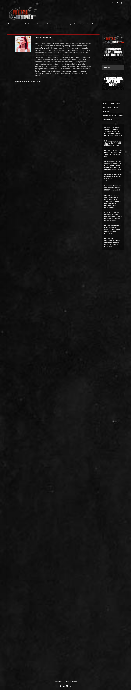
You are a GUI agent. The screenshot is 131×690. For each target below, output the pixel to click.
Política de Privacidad (69, 680)
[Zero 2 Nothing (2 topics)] (107, 118)
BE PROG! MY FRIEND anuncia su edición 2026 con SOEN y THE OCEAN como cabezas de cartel (112, 130)
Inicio (10, 23)
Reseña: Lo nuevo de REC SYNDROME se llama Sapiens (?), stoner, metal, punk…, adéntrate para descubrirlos (112, 199)
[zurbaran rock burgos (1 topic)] (109, 114)
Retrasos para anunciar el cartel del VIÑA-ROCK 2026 (113, 142)
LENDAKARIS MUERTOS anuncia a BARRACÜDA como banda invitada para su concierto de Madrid (112, 164)
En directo (29, 23)
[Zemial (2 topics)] (117, 102)
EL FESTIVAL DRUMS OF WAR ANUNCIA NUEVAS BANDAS (113, 176)
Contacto (90, 23)
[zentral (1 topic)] (109, 106)
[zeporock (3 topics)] (105, 102)
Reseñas (40, 23)
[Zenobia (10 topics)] (115, 106)
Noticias (19, 23)
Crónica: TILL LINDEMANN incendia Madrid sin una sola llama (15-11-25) (112, 240)
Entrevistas (61, 23)
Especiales (72, 23)
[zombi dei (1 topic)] (105, 110)
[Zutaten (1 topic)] (120, 114)
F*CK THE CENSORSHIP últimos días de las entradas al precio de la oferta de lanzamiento (113, 214)
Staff (81, 23)
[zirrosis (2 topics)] (112, 102)
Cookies (57, 680)
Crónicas (50, 23)
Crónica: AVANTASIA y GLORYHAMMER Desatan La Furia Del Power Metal (112, 227)
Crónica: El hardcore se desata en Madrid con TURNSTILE (113, 151)
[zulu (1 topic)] (104, 106)
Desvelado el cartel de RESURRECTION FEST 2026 (112, 187)
